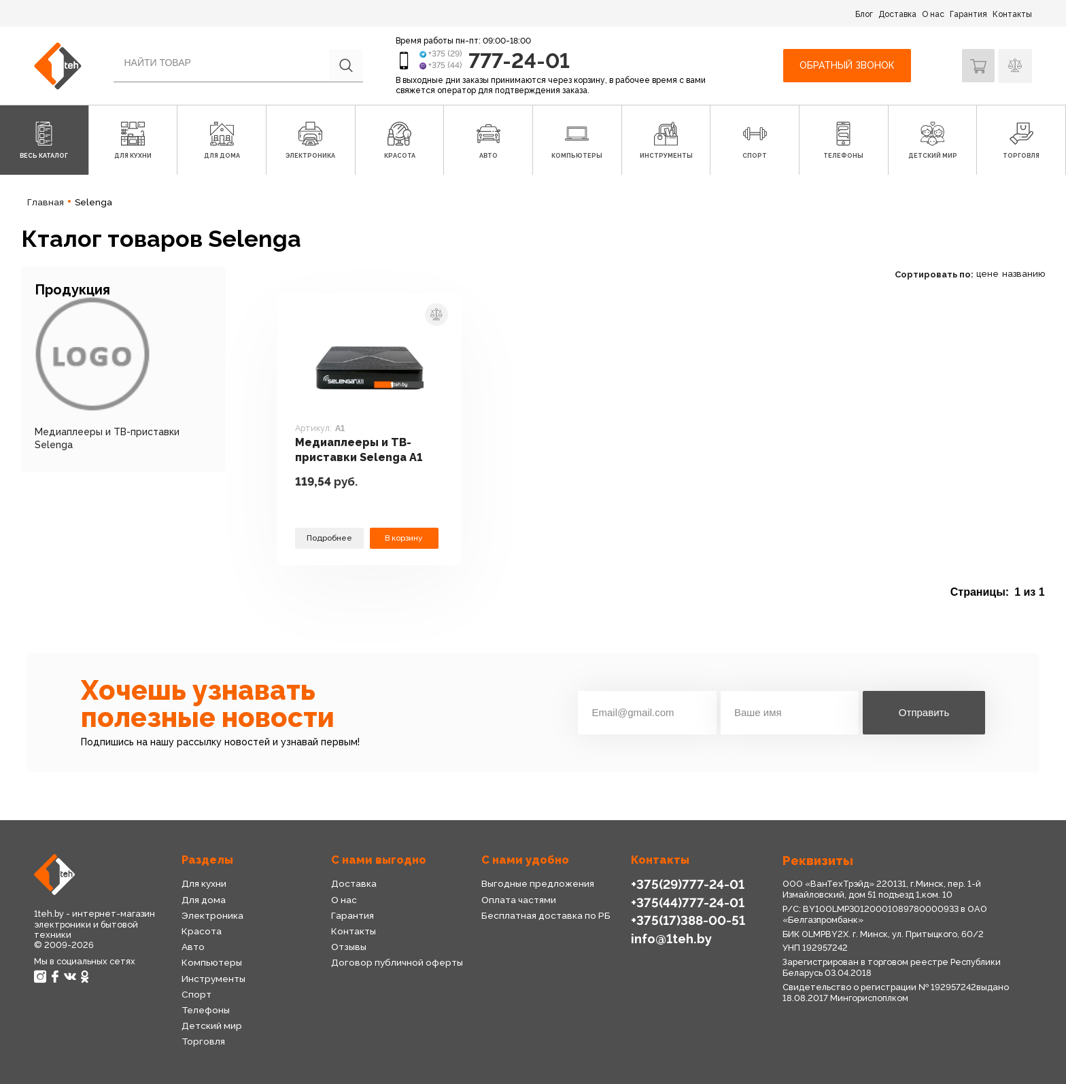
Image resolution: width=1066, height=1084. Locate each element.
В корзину (404, 537)
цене (987, 273)
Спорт (196, 994)
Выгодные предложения (537, 883)
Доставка (897, 14)
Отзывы (348, 946)
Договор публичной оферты (396, 962)
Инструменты (213, 978)
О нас (933, 14)
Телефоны (206, 1009)
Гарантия (968, 14)
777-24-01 (520, 60)
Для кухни (204, 883)
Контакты (1012, 14)
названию (1023, 273)
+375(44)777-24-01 (686, 902)
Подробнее (329, 537)
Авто (193, 946)
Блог (864, 14)
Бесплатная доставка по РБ (546, 915)
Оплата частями (518, 899)
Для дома (203, 899)
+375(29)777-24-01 (686, 884)
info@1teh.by (671, 937)
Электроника (212, 915)
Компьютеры (211, 962)
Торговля (203, 1041)
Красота (201, 931)
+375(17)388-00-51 (686, 920)
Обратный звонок (845, 65)
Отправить (924, 712)
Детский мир (211, 1025)
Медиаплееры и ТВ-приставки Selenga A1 (361, 449)
